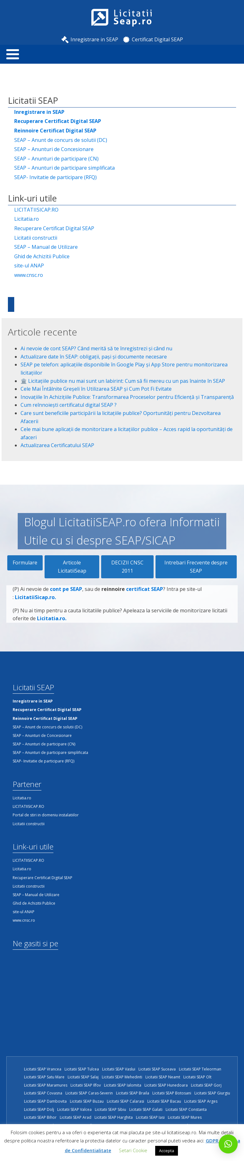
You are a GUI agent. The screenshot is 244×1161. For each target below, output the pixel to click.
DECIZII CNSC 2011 (127, 566)
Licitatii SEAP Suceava (157, 1069)
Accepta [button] (166, 1150)
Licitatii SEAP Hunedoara (166, 1085)
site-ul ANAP (29, 265)
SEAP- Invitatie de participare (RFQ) (55, 177)
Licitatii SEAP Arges (200, 1101)
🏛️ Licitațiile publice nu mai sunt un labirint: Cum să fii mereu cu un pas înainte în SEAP (123, 380)
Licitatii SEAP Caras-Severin (89, 1093)
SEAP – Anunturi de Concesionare (54, 149)
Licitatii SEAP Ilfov (85, 1085)
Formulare (25, 562)
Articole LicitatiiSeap (72, 566)
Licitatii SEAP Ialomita (122, 1085)
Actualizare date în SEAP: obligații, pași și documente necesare (94, 356)
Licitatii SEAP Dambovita (45, 1101)
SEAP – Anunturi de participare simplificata (64, 167)
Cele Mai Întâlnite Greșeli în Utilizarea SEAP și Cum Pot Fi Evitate (96, 388)
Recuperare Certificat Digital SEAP (54, 228)
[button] (228, 1144)
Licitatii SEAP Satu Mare (44, 1077)
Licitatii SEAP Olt (197, 1077)
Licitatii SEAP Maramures (45, 1085)
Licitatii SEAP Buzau (87, 1101)
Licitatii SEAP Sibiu (110, 1109)
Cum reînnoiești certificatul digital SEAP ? (69, 404)
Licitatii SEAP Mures (185, 1117)
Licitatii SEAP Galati (145, 1109)
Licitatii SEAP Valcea (74, 1109)
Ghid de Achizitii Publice (42, 256)
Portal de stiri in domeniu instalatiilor (46, 815)
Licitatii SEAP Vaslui (118, 1069)
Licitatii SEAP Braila (132, 1093)
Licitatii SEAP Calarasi (125, 1101)
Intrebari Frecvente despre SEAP (196, 566)
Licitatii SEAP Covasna (43, 1093)
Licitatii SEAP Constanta (186, 1109)
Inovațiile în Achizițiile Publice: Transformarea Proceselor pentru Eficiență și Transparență (127, 397)
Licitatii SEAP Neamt (162, 1077)
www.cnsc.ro (28, 274)
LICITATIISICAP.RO (36, 209)
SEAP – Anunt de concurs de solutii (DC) (60, 140)
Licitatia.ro (26, 218)
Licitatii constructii (35, 237)
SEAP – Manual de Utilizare (46, 246)
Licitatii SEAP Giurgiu (212, 1093)
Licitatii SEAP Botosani (171, 1093)
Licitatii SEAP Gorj (206, 1085)
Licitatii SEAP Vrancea (42, 1069)
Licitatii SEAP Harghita (114, 1117)
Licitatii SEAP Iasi (150, 1117)
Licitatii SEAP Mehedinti (122, 1077)
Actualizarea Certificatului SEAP (57, 445)
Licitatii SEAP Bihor (40, 1117)
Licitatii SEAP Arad (75, 1117)
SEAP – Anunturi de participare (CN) (56, 158)
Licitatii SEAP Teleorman (200, 1069)
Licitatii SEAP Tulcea (81, 1069)
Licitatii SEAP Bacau (164, 1101)
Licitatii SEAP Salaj (83, 1077)
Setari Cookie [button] (133, 1150)
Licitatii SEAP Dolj (39, 1109)
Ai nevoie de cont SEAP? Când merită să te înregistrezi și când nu (96, 348)
